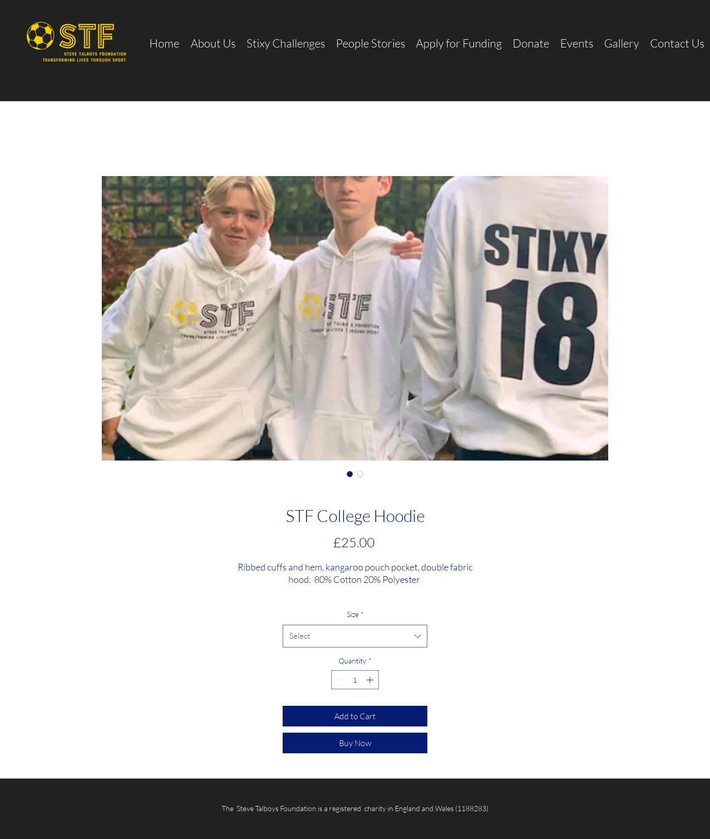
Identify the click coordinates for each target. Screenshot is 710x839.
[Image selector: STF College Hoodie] (350, 474)
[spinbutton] (355, 680)
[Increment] (370, 680)
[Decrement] (339, 680)
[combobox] (355, 636)
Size (355, 614)
